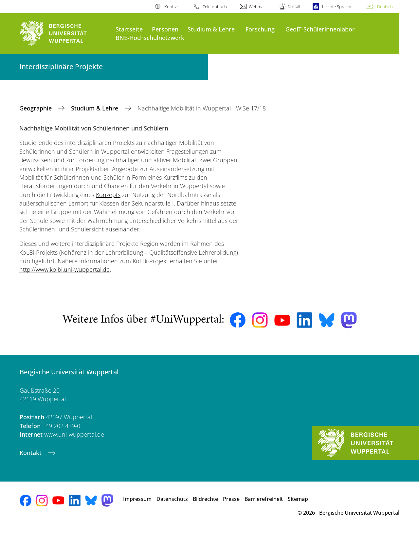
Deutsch (385, 7)
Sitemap (298, 499)
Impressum (137, 499)
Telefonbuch (215, 7)
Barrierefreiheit (264, 499)
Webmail (257, 7)
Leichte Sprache (337, 7)
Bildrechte (205, 499)
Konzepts (108, 195)
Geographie (36, 108)
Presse (231, 499)
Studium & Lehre (211, 29)
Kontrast (172, 7)
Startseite (129, 29)
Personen (165, 29)
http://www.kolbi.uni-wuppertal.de (64, 269)
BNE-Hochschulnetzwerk (150, 37)
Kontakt (31, 453)
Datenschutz (172, 499)
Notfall (294, 7)
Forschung (260, 29)
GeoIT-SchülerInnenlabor (320, 29)
